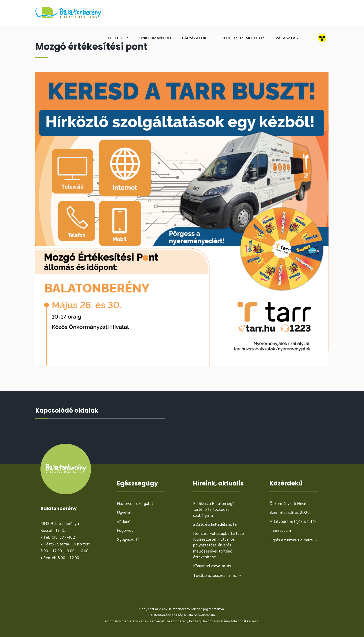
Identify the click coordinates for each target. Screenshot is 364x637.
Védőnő (123, 521)
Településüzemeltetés (241, 37)
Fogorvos (125, 530)
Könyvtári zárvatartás (212, 566)
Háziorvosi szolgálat (135, 503)
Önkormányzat (155, 37)
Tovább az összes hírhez (217, 575)
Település (118, 37)
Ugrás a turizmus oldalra (293, 540)
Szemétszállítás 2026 (289, 512)
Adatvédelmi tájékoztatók (293, 521)
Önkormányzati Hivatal (289, 503)
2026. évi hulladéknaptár (215, 524)
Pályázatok (194, 37)
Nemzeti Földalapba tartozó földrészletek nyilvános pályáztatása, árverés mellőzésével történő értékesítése (218, 545)
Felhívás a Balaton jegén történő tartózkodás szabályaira (215, 509)
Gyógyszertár (129, 539)
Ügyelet (124, 512)
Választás (287, 37)
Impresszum (280, 530)
